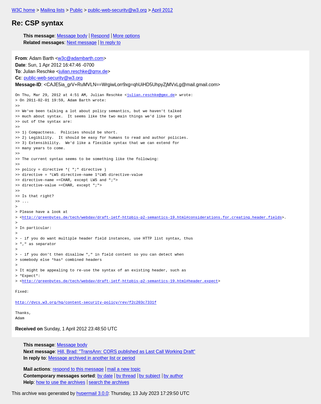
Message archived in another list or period (91, 358)
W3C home (23, 10)
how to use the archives (60, 382)
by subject (149, 375)
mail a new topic (124, 369)
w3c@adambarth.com (80, 58)
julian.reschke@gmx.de (83, 71)
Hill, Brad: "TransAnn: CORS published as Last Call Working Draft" (126, 351)
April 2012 (162, 10)
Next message (82, 42)
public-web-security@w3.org (117, 10)
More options (126, 35)
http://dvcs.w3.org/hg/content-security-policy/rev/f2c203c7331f (86, 302)
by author (173, 375)
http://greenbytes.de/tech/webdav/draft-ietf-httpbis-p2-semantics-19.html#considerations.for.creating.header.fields (152, 217)
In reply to (110, 42)
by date (104, 375)
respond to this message (78, 369)
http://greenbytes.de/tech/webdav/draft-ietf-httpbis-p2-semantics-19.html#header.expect (120, 281)
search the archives (109, 382)
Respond (100, 35)
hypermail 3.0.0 (92, 393)
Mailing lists (52, 10)
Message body (72, 35)
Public (76, 10)
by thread (126, 375)
